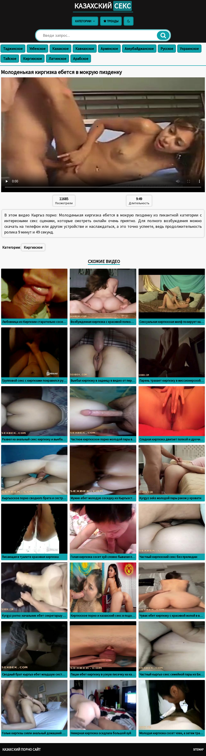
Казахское (60, 48)
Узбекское (37, 48)
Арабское (80, 58)
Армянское (109, 48)
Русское (166, 48)
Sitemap (198, 749)
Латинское (57, 58)
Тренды (110, 21)
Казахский (103, 6)
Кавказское (84, 48)
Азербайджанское (139, 48)
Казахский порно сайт (21, 749)
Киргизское (32, 58)
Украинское (189, 48)
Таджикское (13, 48)
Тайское (9, 58)
